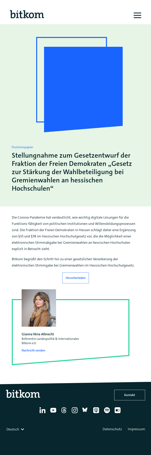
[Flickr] (118, 413)
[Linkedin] (43, 413)
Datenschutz (112, 429)
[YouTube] (54, 413)
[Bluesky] (86, 413)
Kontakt (129, 395)
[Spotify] (107, 413)
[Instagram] (75, 413)
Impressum (136, 429)
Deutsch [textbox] (12, 429)
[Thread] (64, 413)
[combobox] (16, 429)
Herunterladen (76, 278)
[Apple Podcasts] (96, 413)
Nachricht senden (33, 350)
